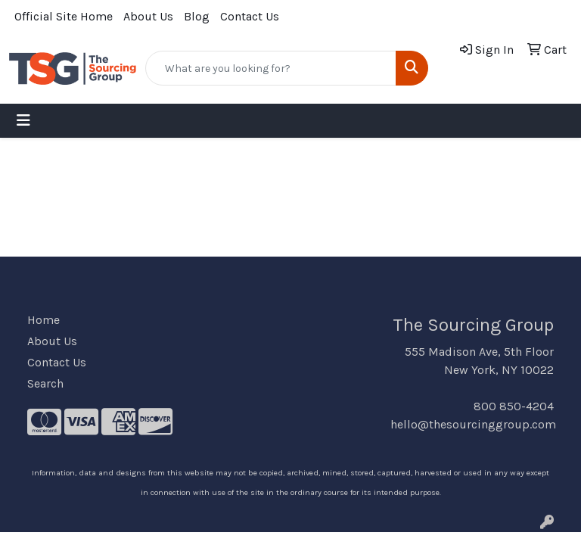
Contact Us (249, 16)
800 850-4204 (514, 406)
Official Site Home (63, 16)
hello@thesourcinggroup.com (473, 424)
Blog (197, 16)
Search (45, 383)
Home (43, 320)
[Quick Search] (270, 68)
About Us (148, 16)
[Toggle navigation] (23, 121)
